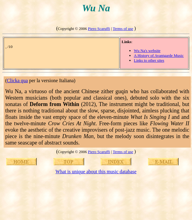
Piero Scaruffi (99, 28)
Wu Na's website (147, 50)
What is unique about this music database (96, 171)
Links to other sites (149, 60)
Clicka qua (17, 80)
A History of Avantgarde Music (159, 55)
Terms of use (123, 28)
